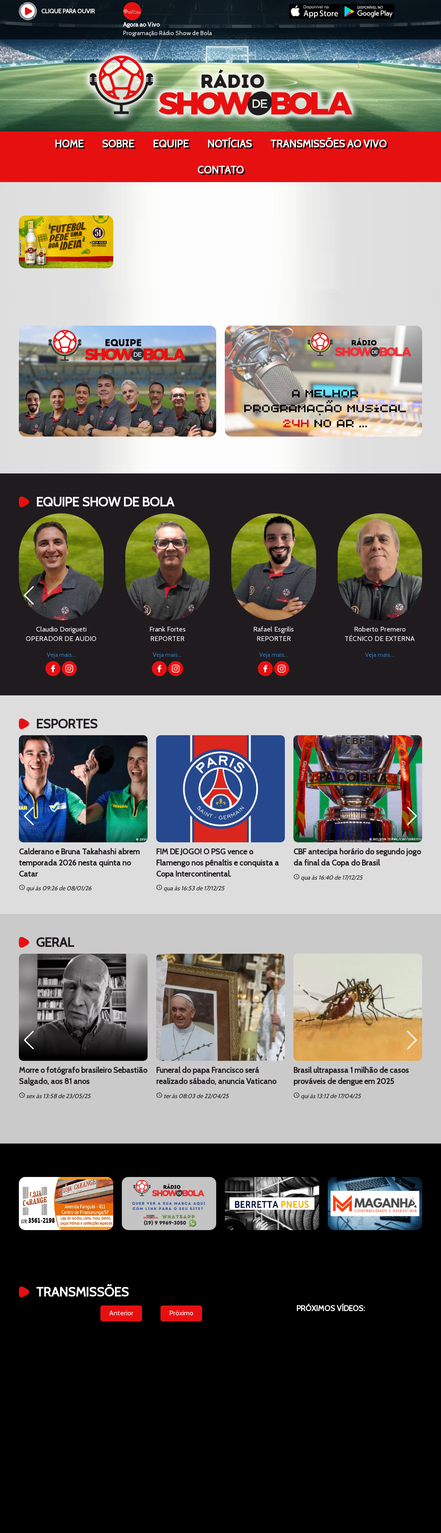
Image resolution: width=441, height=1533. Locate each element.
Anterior (121, 1313)
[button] (29, 595)
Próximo (181, 1313)
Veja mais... (61, 655)
